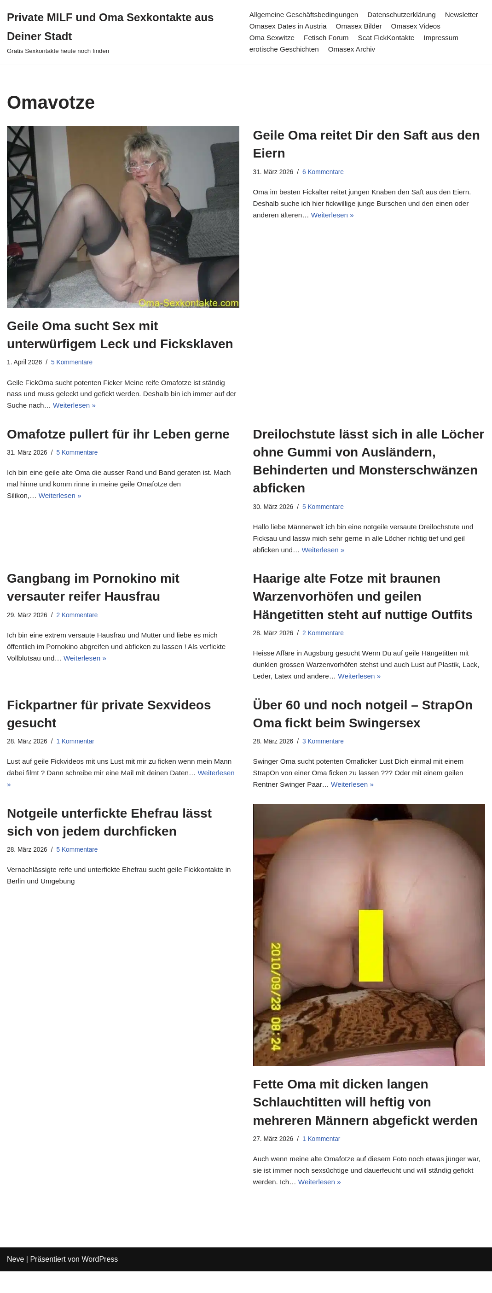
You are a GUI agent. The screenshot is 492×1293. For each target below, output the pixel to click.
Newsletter (265, 26)
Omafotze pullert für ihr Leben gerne (118, 438)
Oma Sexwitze (332, 38)
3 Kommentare (326, 755)
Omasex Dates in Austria (331, 26)
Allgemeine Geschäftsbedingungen (305, 14)
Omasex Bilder (406, 26)
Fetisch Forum (388, 38)
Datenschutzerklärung (407, 14)
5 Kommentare (74, 363)
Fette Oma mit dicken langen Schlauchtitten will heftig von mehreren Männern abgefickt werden (365, 1119)
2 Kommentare (80, 624)
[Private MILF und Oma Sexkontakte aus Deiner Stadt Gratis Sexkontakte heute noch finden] (120, 32)
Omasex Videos (274, 38)
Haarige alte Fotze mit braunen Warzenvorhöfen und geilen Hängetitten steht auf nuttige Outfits (363, 605)
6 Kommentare (326, 172)
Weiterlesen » (90, 409)
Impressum (266, 50)
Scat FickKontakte (451, 38)
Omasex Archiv (400, 50)
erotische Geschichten (329, 50)
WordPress (99, 1281)
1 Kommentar (78, 755)
